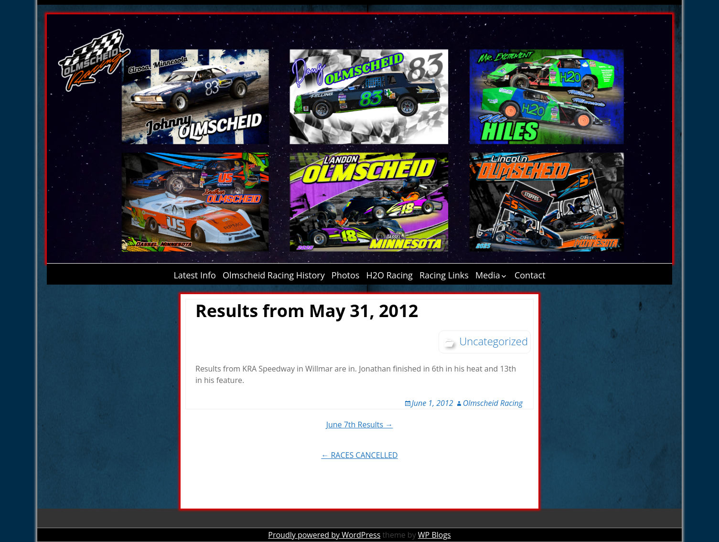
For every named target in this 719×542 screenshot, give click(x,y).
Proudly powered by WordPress (324, 535)
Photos (346, 275)
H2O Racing (389, 275)
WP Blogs (434, 535)
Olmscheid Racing (493, 403)
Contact (530, 275)
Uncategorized (493, 341)
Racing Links (444, 275)
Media (487, 275)
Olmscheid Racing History (274, 275)
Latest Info (194, 275)
